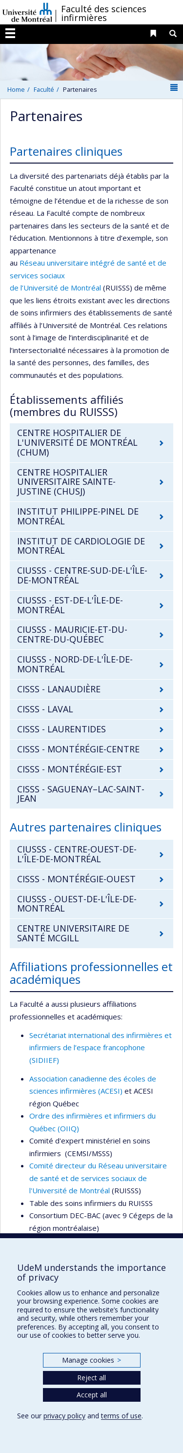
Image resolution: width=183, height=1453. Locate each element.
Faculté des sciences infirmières (103, 13)
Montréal (86, 287)
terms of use (121, 1415)
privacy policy (64, 1415)
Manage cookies (91, 1360)
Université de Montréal (27, 12)
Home (16, 89)
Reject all (91, 1377)
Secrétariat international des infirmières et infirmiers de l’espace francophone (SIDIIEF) (100, 1047)
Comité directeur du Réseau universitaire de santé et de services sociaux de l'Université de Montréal (98, 1178)
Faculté (44, 89)
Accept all (92, 1394)
